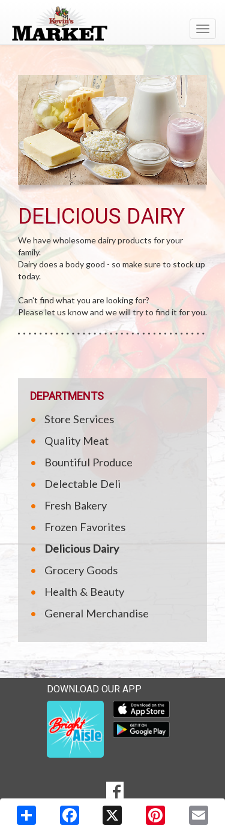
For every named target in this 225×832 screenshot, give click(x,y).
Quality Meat (76, 440)
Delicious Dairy (81, 548)
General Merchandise (96, 613)
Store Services (79, 419)
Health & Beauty (84, 591)
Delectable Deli (82, 483)
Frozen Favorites (84, 526)
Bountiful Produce (88, 462)
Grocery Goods (81, 570)
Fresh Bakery (75, 505)
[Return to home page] (112, 23)
